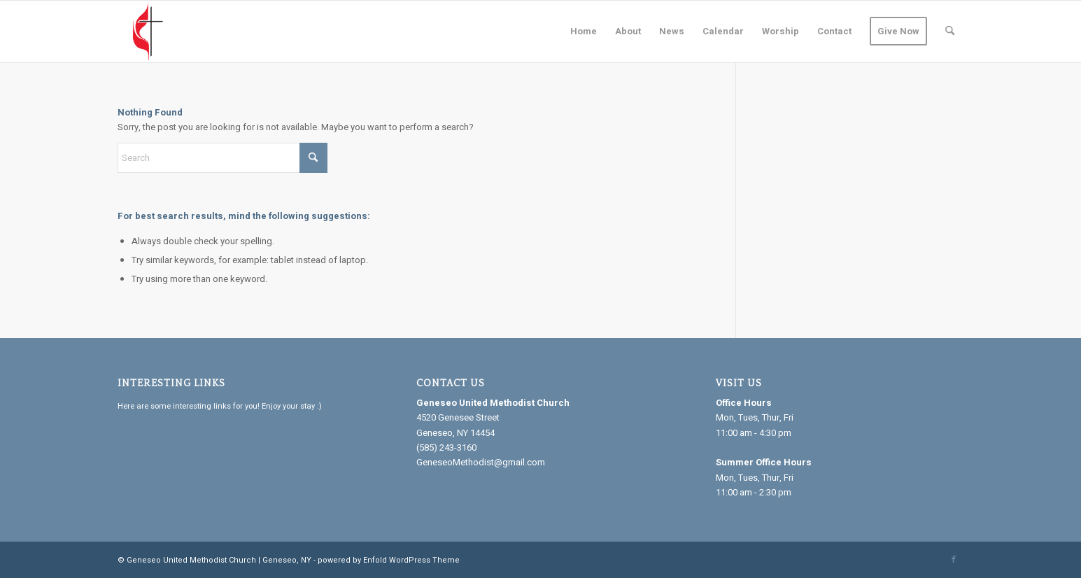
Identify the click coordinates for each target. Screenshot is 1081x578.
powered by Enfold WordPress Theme (389, 560)
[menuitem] (583, 31)
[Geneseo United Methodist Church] (148, 31)
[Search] (949, 31)
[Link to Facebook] (953, 559)
